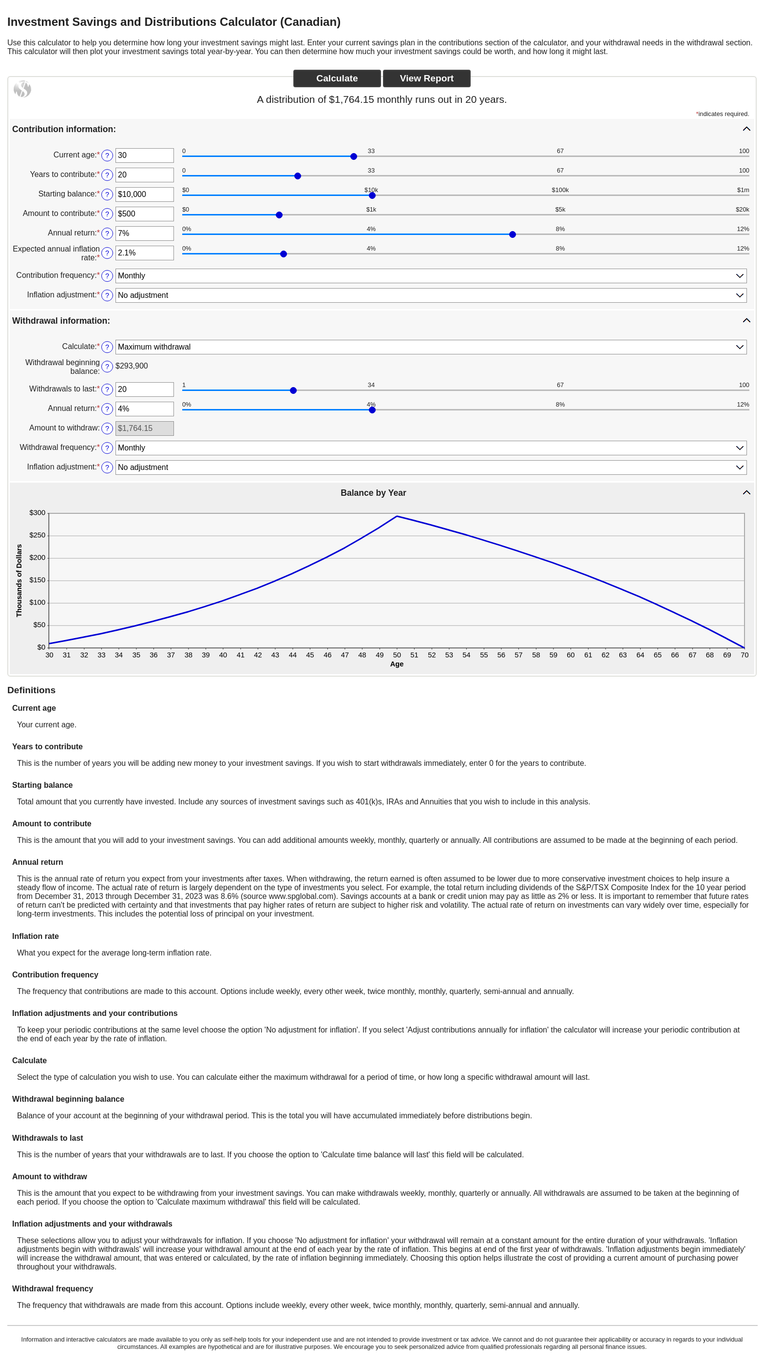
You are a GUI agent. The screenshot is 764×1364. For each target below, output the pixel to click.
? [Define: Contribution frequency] (107, 276)
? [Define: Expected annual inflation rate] (107, 253)
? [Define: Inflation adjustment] (107, 295)
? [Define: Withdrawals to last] (107, 389)
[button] (382, 128)
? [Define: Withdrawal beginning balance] (107, 366)
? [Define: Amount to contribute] (107, 214)
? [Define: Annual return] (107, 233)
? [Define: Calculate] (107, 347)
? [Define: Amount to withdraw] (107, 428)
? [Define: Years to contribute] (107, 175)
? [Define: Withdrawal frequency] (107, 448)
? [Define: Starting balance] (107, 194)
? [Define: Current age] (107, 155)
